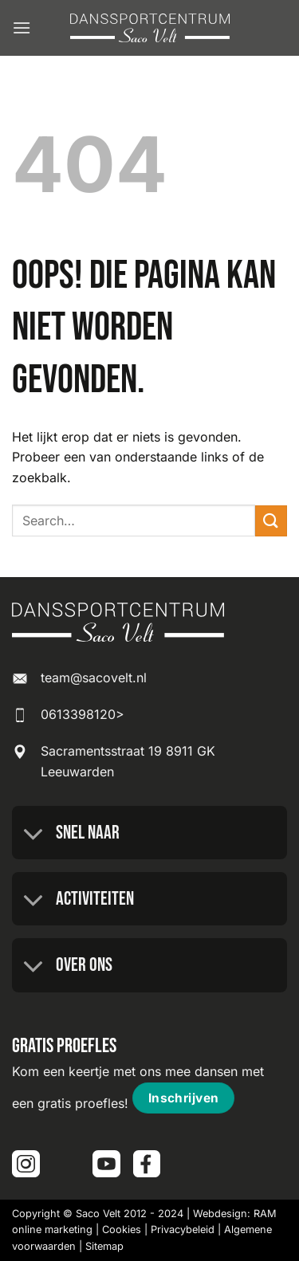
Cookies (121, 1229)
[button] (21, 27)
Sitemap (104, 1246)
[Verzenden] (271, 520)
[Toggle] (33, 834)
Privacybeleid (182, 1229)
